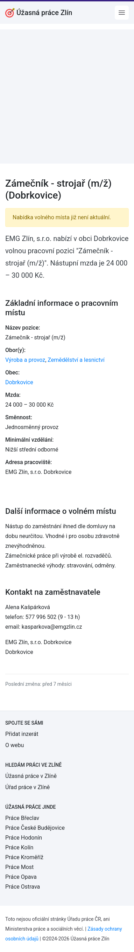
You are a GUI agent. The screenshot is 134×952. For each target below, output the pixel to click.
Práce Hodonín (23, 837)
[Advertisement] (67, 96)
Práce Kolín (19, 847)
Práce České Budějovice (35, 828)
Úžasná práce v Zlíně (31, 776)
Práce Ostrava (22, 886)
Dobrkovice (19, 382)
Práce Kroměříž (24, 857)
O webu (14, 745)
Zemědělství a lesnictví (76, 360)
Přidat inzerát (21, 734)
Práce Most (19, 867)
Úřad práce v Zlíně (27, 787)
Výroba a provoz (25, 360)
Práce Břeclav (22, 818)
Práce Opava (21, 877)
